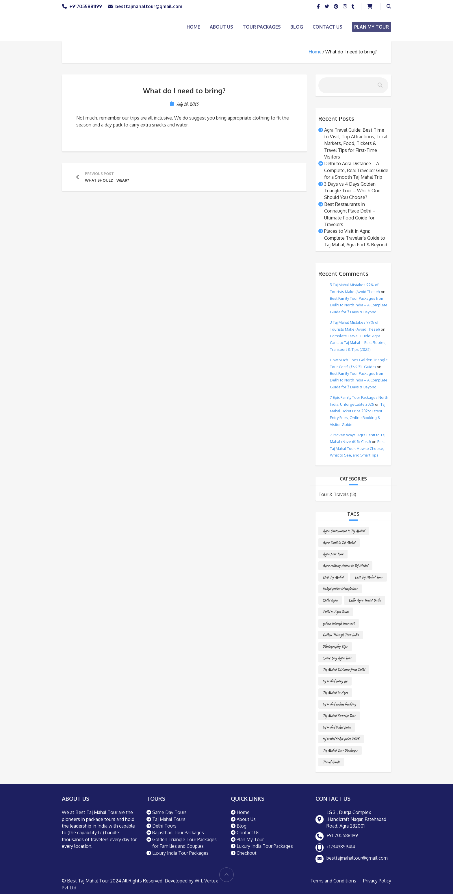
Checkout (247, 853)
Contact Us (327, 27)
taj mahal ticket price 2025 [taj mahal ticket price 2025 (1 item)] (341, 738)
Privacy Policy (377, 881)
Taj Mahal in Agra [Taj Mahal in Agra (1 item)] (335, 692)
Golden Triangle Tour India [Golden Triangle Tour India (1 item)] (341, 634)
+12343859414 (340, 847)
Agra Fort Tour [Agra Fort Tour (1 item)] (333, 554)
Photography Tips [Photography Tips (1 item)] (335, 646)
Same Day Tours (169, 812)
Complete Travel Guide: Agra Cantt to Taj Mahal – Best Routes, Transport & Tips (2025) (358, 343)
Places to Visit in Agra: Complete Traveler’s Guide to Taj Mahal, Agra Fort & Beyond (355, 237)
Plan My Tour (371, 27)
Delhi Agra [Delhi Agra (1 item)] (330, 600)
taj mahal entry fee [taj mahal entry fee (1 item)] (335, 681)
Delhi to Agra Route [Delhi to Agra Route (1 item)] (336, 611)
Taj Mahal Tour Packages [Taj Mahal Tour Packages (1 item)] (340, 750)
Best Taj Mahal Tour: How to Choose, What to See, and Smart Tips (357, 448)
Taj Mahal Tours (168, 819)
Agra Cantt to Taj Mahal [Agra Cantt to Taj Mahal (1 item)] (339, 542)
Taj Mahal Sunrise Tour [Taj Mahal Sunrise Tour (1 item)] (339, 715)
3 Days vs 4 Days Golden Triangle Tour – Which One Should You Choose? (352, 190)
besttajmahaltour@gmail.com (148, 6)
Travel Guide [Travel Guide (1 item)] (331, 761)
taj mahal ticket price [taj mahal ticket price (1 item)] (337, 727)
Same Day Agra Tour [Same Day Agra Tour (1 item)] (337, 657)
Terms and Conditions (333, 881)
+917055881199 (85, 6)
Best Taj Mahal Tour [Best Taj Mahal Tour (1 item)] (368, 577)
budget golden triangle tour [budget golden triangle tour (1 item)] (340, 588)
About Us (221, 27)
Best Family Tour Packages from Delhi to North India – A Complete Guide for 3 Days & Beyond (358, 305)
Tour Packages (262, 27)
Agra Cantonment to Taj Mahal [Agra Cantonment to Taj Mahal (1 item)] (344, 530)
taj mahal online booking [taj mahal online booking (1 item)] (339, 704)
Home (193, 27)
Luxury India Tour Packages (180, 853)
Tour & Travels (333, 494)
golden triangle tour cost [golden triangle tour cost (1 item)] (338, 623)
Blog (296, 27)
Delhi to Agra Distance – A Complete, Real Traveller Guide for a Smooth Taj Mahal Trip (356, 170)
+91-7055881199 (342, 835)
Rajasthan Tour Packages (178, 832)
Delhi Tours (164, 826)
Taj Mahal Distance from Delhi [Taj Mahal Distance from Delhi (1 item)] (344, 669)
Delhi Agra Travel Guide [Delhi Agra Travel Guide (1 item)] (364, 600)
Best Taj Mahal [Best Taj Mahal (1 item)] (333, 577)
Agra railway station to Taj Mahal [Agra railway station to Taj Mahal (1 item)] (345, 565)
